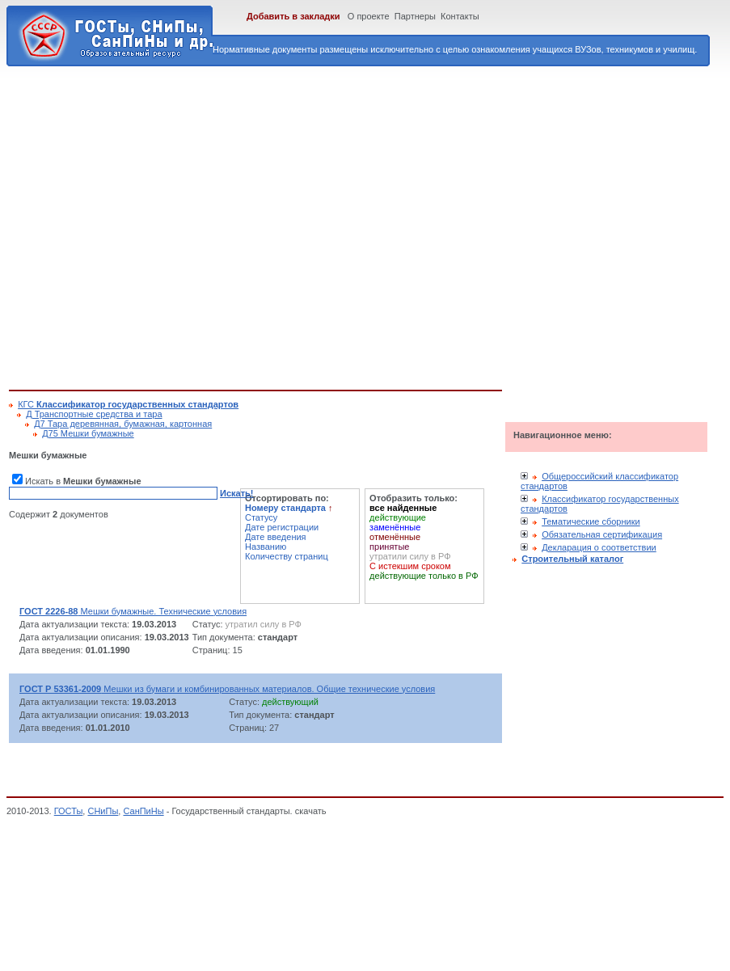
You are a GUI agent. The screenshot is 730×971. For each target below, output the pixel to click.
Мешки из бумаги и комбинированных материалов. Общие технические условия (227, 689)
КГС (128, 404)
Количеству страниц (286, 556)
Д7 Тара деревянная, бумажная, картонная (123, 424)
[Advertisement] (151, 225)
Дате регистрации (282, 527)
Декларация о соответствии (599, 547)
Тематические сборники (591, 521)
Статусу (261, 517)
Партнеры (415, 16)
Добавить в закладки (293, 16)
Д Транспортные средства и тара (94, 414)
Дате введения (275, 537)
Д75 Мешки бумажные (88, 433)
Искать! (236, 493)
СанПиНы (143, 811)
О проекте (369, 16)
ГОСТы (68, 811)
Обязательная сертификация (602, 534)
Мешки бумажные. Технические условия (133, 611)
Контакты (460, 16)
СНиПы (102, 811)
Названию (265, 546)
